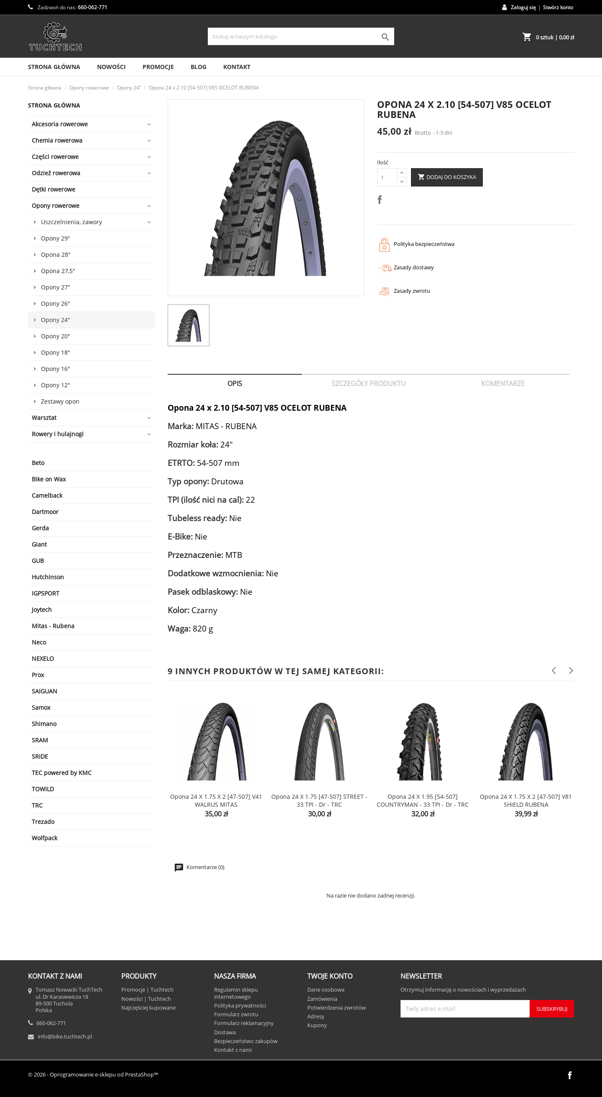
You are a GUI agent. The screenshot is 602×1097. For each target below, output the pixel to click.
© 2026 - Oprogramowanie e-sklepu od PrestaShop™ (93, 1074)
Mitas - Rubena (53, 626)
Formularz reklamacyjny (244, 1023)
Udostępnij (381, 201)
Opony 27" (55, 287)
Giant (39, 544)
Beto (38, 463)
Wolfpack (44, 838)
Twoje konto (329, 976)
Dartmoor (45, 512)
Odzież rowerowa (56, 173)
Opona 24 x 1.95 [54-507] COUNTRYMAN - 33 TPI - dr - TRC (423, 801)
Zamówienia (322, 998)
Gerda (40, 528)
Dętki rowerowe (53, 189)
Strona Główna (54, 67)
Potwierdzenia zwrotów (336, 1007)
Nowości (111, 67)
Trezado (43, 822)
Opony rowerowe (55, 206)
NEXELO (43, 658)
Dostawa (225, 1032)
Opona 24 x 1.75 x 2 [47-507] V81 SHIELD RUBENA (526, 801)
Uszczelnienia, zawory (71, 222)
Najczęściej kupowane (148, 1007)
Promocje (158, 67)
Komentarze (503, 383)
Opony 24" (55, 320)
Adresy (315, 1016)
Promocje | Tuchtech (147, 989)
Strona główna (54, 105)
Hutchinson (48, 577)
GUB (38, 561)
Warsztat (44, 418)
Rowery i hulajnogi (58, 434)
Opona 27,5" (58, 271)
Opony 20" (55, 336)
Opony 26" (55, 303)
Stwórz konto (558, 7)
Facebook (569, 1075)
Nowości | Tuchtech (146, 998)
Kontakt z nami (233, 1050)
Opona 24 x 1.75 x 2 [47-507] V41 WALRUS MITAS (216, 801)
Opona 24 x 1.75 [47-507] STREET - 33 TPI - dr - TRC (319, 801)
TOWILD (43, 789)
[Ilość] (387, 177)
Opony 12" (55, 385)
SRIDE (40, 756)
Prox (38, 675)
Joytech (42, 610)
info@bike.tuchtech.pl (65, 1036)
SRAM (40, 740)
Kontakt (236, 67)
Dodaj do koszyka (447, 177)
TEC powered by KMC (62, 773)
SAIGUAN (44, 691)
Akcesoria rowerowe (60, 124)
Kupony (317, 1025)
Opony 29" (55, 238)
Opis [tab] (234, 383)
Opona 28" (56, 254)
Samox (41, 707)
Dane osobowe (325, 989)
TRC (37, 805)
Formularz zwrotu (236, 1014)
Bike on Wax (49, 479)
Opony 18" (55, 352)
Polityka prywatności (240, 1005)
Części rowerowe (55, 157)
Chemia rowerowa (57, 140)
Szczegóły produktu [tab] (369, 383)
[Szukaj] (301, 36)
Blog (199, 67)
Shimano (44, 724)
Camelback (47, 495)
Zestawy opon (60, 401)
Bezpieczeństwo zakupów (246, 1041)
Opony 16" (55, 369)
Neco (39, 642)
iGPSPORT (45, 593)
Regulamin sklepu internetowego (236, 993)
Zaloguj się (523, 7)
